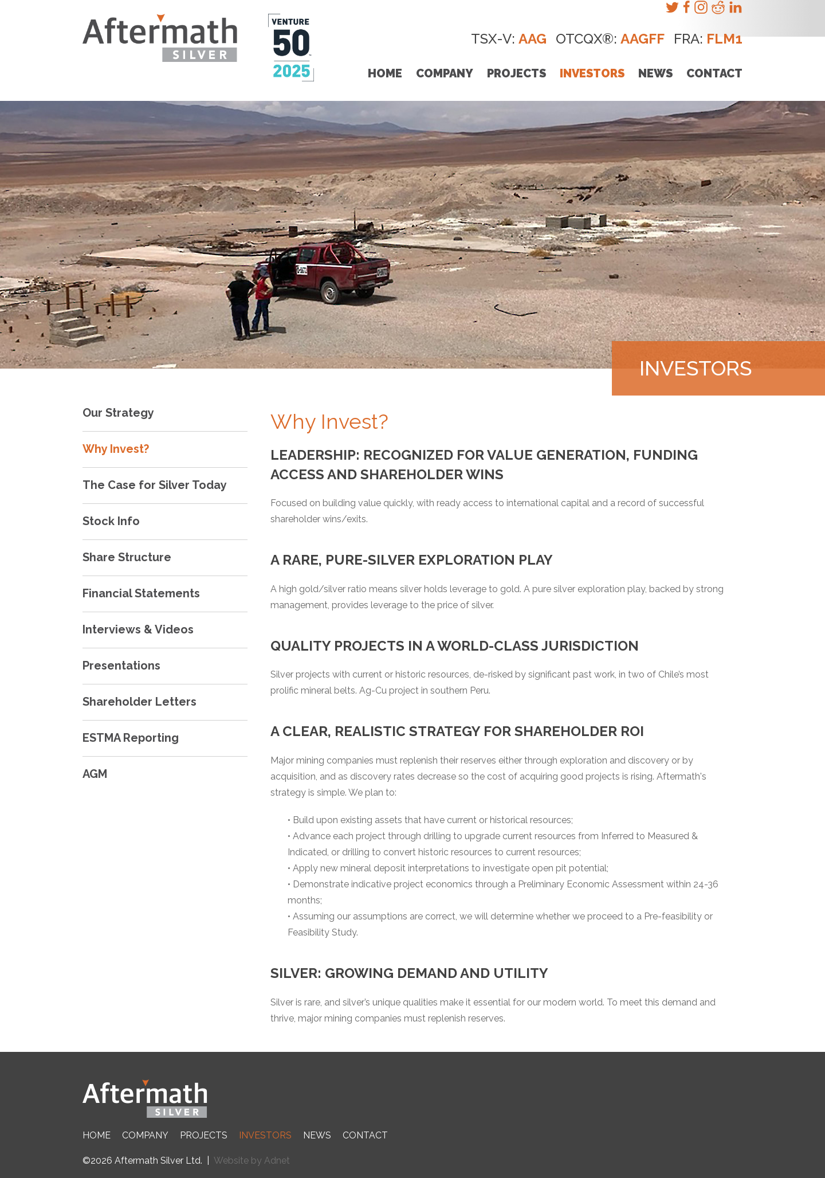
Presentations (121, 665)
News (655, 73)
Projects (516, 73)
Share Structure (126, 557)
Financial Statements (141, 593)
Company (444, 73)
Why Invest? (115, 449)
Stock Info (111, 521)
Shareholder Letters (139, 702)
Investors (592, 73)
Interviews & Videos (138, 629)
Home (385, 73)
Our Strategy (118, 413)
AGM (94, 774)
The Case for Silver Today (154, 485)
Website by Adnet (252, 1160)
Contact (714, 73)
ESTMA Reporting (130, 738)
